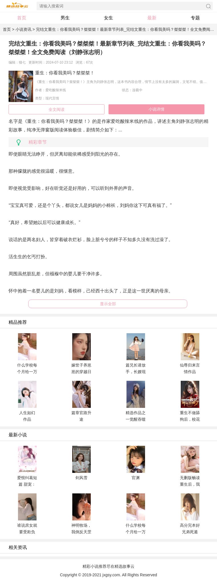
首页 (21, 17)
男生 (65, 17)
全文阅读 (57, 109)
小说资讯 (23, 29)
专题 (195, 17)
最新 (151, 17)
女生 (108, 17)
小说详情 (156, 109)
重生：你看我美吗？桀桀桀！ (65, 72)
